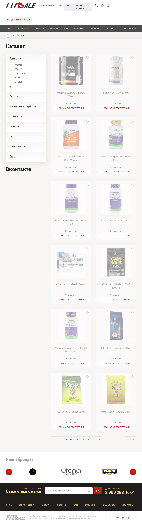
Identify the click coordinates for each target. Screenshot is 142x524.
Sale (66, 28)
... (60, 439)
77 (77, 439)
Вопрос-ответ (23, 28)
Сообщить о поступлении (71, 108)
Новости (40, 28)
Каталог (20, 35)
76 (71, 439)
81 (99, 439)
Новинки (54, 28)
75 (65, 439)
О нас (8, 28)
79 (88, 439)
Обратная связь (129, 28)
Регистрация (23, 19)
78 (82, 439)
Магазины (79, 28)
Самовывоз (95, 28)
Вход (10, 19)
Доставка (111, 28)
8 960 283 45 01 (120, 492)
